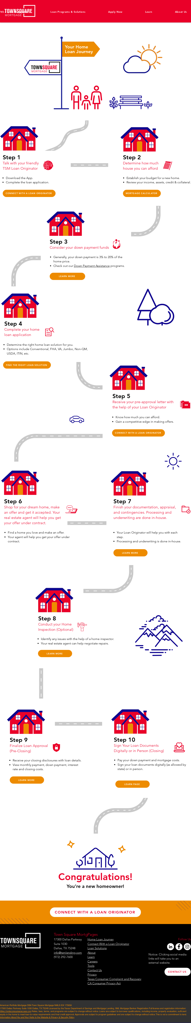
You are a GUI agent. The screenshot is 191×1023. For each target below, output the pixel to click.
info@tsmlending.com (68, 952)
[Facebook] (178, 946)
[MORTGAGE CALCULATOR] (142, 193)
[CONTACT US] (177, 972)
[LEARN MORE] (67, 276)
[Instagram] (187, 946)
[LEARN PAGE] (132, 784)
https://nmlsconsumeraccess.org (15, 1011)
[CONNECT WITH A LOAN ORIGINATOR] (29, 193)
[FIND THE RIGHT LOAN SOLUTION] (27, 365)
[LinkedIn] (170, 946)
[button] (171, 11)
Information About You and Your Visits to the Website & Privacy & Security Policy (37, 1017)
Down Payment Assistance (92, 266)
